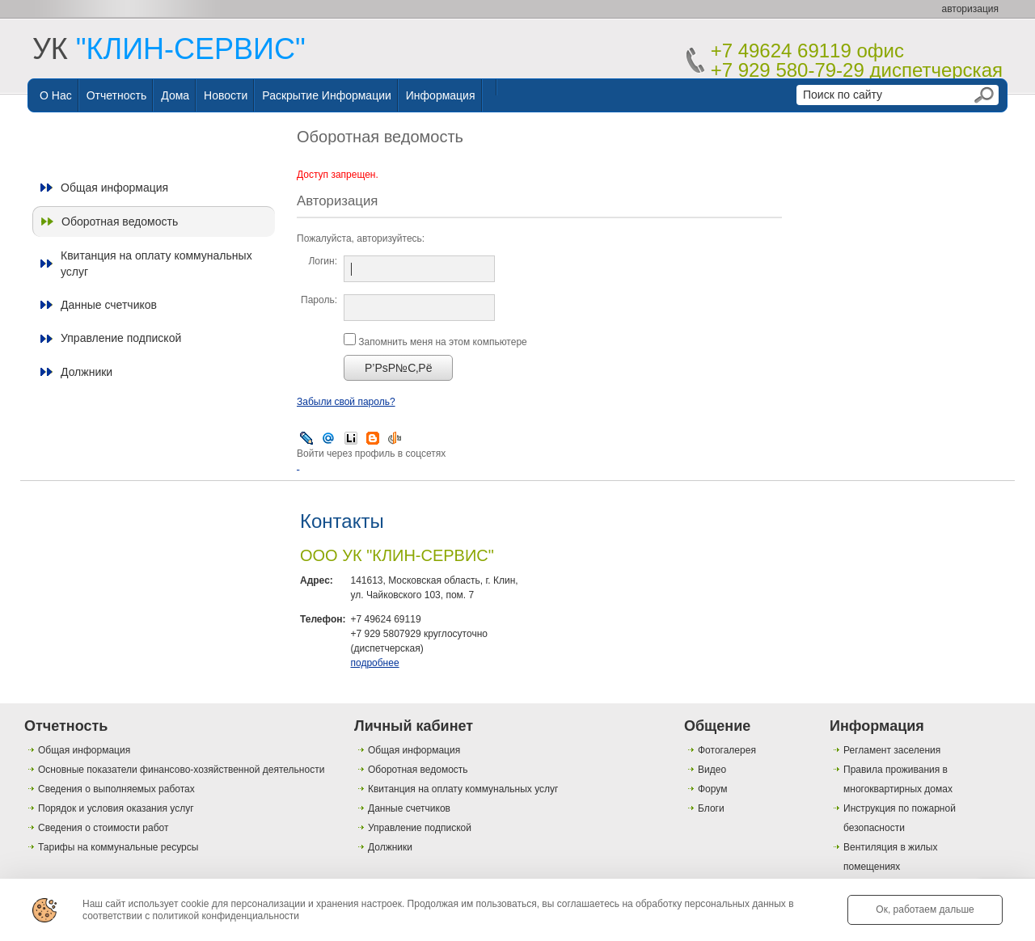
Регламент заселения (891, 750)
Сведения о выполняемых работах (116, 789)
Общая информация (114, 187)
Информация (440, 95)
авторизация (970, 9)
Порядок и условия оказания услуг (116, 808)
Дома (175, 95)
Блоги (711, 808)
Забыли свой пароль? (346, 401)
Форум (712, 789)
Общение (717, 726)
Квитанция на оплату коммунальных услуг (156, 263)
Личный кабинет (413, 726)
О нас (56, 95)
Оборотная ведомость (119, 221)
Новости (225, 95)
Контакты (342, 521)
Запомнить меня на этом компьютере (441, 342)
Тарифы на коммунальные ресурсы (118, 847)
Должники (86, 371)
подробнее (374, 663)
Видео (712, 769)
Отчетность (117, 95)
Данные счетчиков (109, 304)
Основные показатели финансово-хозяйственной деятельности (181, 769)
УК (169, 48)
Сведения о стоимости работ (103, 827)
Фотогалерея (727, 750)
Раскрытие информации (326, 95)
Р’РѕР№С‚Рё (399, 367)
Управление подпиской (121, 337)
